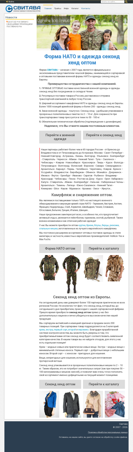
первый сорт (60, 329)
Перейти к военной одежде (60, 137)
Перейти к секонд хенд (104, 135)
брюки (89, 225)
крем (42, 329)
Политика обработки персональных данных (108, 432)
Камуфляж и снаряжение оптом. (82, 194)
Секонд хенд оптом (60, 384)
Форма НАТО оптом (60, 248)
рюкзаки (114, 225)
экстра (49, 329)
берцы (105, 225)
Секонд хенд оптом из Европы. (82, 297)
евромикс (83, 329)
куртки (81, 225)
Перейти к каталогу (104, 248)
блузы (97, 225)
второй (72, 329)
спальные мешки (48, 228)
